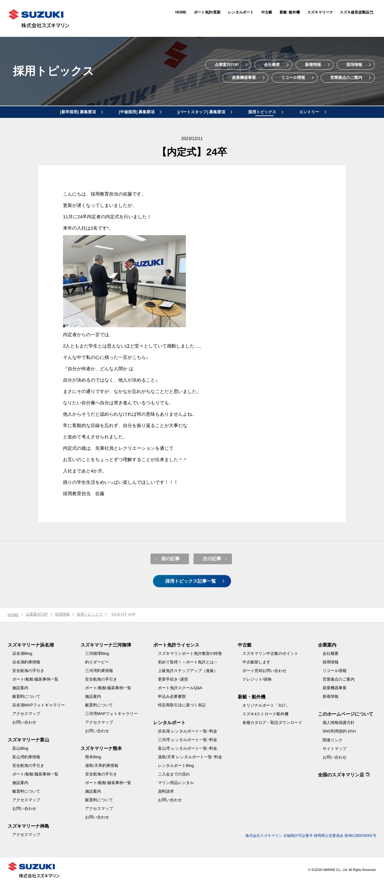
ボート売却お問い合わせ (264, 670)
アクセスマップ (26, 713)
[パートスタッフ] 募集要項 (201, 112)
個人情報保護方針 (339, 722)
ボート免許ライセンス (176, 644)
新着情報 (313, 64)
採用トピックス (55, 71)
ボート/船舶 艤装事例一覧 (35, 678)
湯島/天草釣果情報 (101, 765)
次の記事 (212, 558)
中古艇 (266, 12)
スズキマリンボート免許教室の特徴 (190, 653)
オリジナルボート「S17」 (265, 704)
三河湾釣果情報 (99, 670)
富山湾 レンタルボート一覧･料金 (187, 747)
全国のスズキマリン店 (341, 774)
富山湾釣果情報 (26, 756)
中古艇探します (256, 661)
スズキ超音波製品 (354, 12)
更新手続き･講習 (173, 678)
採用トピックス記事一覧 (190, 580)
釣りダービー (97, 661)
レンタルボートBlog (176, 765)
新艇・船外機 (251, 696)
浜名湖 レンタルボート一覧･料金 (187, 730)
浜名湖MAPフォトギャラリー (38, 704)
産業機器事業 (244, 77)
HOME (180, 12)
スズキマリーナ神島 (28, 825)
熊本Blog (93, 756)
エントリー (309, 112)
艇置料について (26, 696)
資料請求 (166, 790)
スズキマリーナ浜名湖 (31, 644)
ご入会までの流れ (174, 773)
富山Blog (20, 747)
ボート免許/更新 (207, 12)
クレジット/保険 (257, 678)
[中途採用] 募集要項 (137, 112)
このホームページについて (345, 713)
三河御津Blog (97, 653)
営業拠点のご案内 (346, 77)
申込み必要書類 (172, 696)
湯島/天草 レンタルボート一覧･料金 (190, 756)
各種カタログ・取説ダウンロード (272, 722)
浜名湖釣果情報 (26, 661)
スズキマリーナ (320, 12)
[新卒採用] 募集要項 (78, 112)
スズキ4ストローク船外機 (265, 713)
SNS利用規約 (339, 730)
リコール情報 (293, 77)
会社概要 (272, 64)
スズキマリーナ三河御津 (105, 644)
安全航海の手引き (28, 670)
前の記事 (170, 558)
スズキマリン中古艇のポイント (270, 653)
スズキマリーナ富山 (28, 739)
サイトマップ (335, 748)
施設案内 (20, 687)
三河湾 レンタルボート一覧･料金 (187, 739)
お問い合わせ (24, 721)
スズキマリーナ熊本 (101, 747)
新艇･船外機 (290, 12)
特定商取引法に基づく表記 (182, 704)
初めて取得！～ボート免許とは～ (188, 661)
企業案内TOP (227, 64)
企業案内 (327, 644)
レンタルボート (241, 12)
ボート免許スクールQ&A (180, 687)
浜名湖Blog (22, 653)
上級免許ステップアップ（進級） (188, 670)
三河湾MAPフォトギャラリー (111, 713)
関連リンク (333, 739)
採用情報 (354, 64)
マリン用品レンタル (176, 782)
